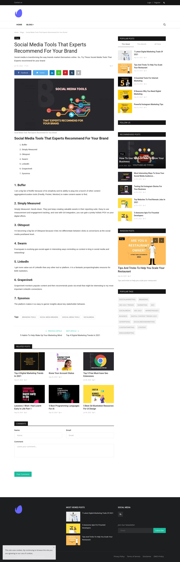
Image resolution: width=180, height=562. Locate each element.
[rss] (120, 514)
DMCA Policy (159, 556)
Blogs (22, 32)
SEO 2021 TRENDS (126, 305)
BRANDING (143, 299)
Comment (18, 441)
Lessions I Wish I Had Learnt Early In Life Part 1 (27, 407)
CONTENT (142, 327)
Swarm (25, 159)
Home (19, 24)
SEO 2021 (138, 310)
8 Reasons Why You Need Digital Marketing (147, 92)
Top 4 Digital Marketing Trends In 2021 (83, 335)
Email (68, 430)
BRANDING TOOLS (29, 317)
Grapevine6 (27, 168)
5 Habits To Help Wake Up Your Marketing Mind (41, 335)
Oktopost (26, 154)
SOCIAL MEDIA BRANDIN (49, 317)
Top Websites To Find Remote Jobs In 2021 (149, 200)
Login (149, 2)
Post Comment (23, 474)
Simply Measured (29, 149)
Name (17, 430)
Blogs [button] (30, 24)
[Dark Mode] (164, 3)
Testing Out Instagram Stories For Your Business (148, 187)
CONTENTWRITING (126, 327)
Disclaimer (147, 556)
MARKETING (142, 305)
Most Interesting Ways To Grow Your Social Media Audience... (149, 174)
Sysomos (26, 173)
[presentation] (34, 464)
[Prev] (155, 240)
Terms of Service (133, 556)
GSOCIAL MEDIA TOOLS (71, 317)
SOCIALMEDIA (89, 317)
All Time (157, 44)
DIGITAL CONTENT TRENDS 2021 (144, 316)
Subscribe (159, 530)
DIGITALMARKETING (127, 299)
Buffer (24, 144)
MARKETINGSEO (151, 310)
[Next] (162, 240)
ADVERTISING (124, 322)
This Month (141, 44)
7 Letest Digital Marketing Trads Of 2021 (148, 53)
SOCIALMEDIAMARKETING (144, 322)
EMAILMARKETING (126, 333)
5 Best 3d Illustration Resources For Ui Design (98, 407)
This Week (126, 44)
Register (157, 2)
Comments (21, 423)
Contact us (18, 2)
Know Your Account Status (61, 373)
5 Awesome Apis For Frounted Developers (146, 214)
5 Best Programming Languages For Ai (64, 407)
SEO (152, 305)
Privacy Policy (119, 556)
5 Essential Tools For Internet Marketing (146, 79)
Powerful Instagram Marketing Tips (148, 104)
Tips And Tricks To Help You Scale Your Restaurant (148, 66)
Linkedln (25, 164)
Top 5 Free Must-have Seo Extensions (95, 374)
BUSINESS (123, 316)
